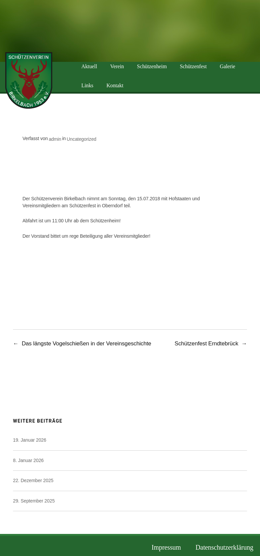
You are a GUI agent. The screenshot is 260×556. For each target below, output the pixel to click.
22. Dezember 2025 (33, 480)
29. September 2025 (34, 501)
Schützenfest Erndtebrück (206, 343)
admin (55, 139)
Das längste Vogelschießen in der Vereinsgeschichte (86, 343)
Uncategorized (81, 139)
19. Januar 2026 (29, 440)
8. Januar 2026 (28, 460)
